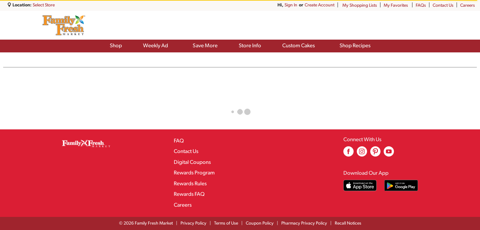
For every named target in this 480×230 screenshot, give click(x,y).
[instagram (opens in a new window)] (362, 154)
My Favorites (396, 5)
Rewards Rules (190, 184)
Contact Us (443, 5)
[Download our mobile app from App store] (360, 185)
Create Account (319, 5)
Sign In (290, 5)
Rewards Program (194, 173)
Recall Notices (348, 223)
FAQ (179, 141)
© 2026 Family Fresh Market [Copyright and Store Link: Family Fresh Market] (146, 223)
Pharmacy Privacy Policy (304, 223)
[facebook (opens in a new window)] (348, 154)
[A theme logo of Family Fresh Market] (64, 25)
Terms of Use (226, 223)
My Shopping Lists (359, 5)
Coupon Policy (260, 223)
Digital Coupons (192, 162)
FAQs (421, 5)
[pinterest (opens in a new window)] (375, 154)
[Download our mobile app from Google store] (401, 185)
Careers (467, 5)
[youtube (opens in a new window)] (389, 154)
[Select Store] (44, 5)
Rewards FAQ (189, 194)
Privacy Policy (193, 223)
